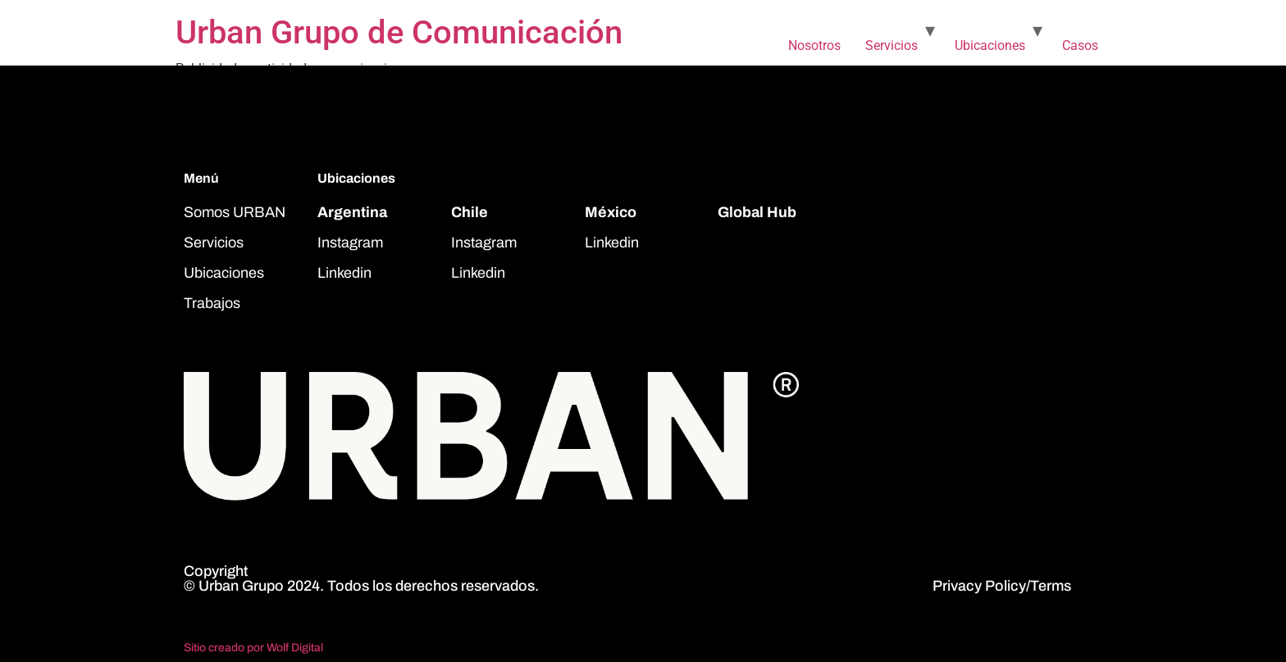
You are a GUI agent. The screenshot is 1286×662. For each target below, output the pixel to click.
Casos (1080, 45)
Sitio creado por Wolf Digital (253, 648)
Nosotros (814, 45)
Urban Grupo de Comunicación (399, 32)
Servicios (891, 45)
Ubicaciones (990, 45)
